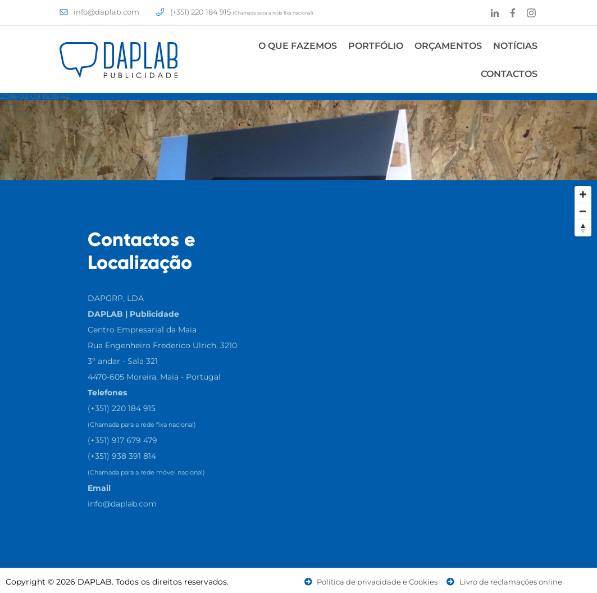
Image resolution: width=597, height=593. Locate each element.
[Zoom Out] (583, 211)
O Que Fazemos (297, 45)
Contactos (509, 74)
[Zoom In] (583, 194)
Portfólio (375, 45)
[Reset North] (583, 228)
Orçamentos (448, 45)
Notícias (515, 45)
